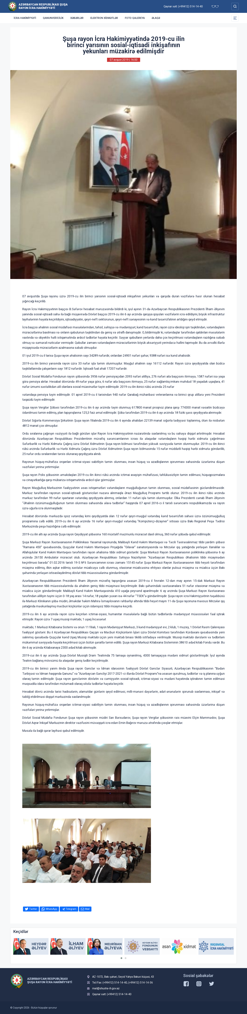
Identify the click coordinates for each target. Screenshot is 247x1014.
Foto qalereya (135, 18)
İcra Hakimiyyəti (25, 18)
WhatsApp (51, 909)
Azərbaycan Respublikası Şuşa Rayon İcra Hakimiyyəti (43, 6)
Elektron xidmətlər (104, 18)
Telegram (71, 909)
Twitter (33, 909)
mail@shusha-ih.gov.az (106, 988)
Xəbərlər (77, 18)
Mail (87, 909)
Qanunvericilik (53, 18)
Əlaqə (156, 18)
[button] (121, 958)
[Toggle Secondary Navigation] (235, 18)
